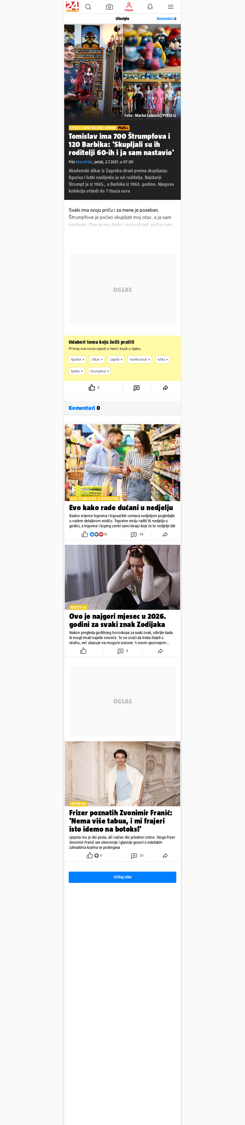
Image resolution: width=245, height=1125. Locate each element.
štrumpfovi (100, 371)
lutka (164, 359)
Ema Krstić (84, 161)
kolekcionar (141, 359)
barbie (77, 371)
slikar (98, 359)
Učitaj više (122, 877)
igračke (78, 359)
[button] (88, 6)
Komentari (166, 18)
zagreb (117, 359)
